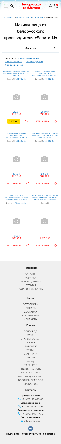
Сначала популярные (28, 58)
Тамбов (30, 343)
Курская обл (30, 384)
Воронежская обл (30, 380)
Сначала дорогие (34, 62)
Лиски (30, 358)
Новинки (30, 278)
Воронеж (30, 346)
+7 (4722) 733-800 (30, 407)
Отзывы (30, 285)
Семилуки (30, 354)
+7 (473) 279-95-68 (30, 399)
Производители (30, 281)
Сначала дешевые (14, 65)
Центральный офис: (30, 396)
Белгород (30, 331)
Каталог (30, 274)
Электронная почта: (30, 417)
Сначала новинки (13, 62)
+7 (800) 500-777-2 (30, 414)
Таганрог (30, 365)
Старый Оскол (30, 339)
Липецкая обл (30, 373)
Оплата (30, 308)
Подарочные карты (30, 289)
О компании (30, 316)
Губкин (30, 350)
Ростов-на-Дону (30, 369)
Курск (31, 335)
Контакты (30, 319)
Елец (30, 362)
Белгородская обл (30, 377)
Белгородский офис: (30, 403)
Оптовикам (30, 304)
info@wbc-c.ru (30, 421)
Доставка (30, 312)
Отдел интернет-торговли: (30, 410)
